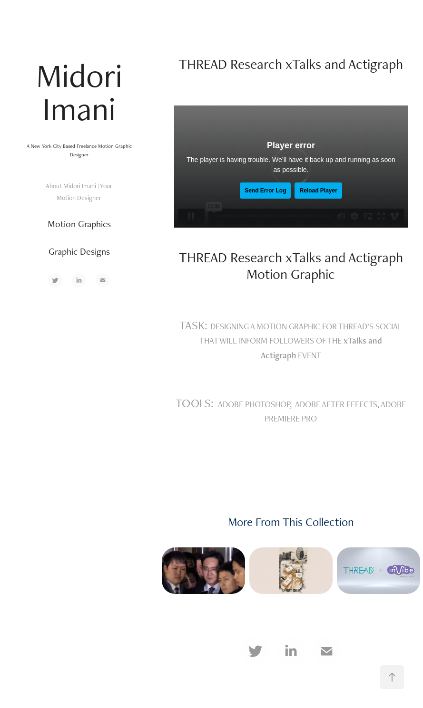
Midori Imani (83, 92)
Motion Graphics (79, 224)
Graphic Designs (79, 251)
